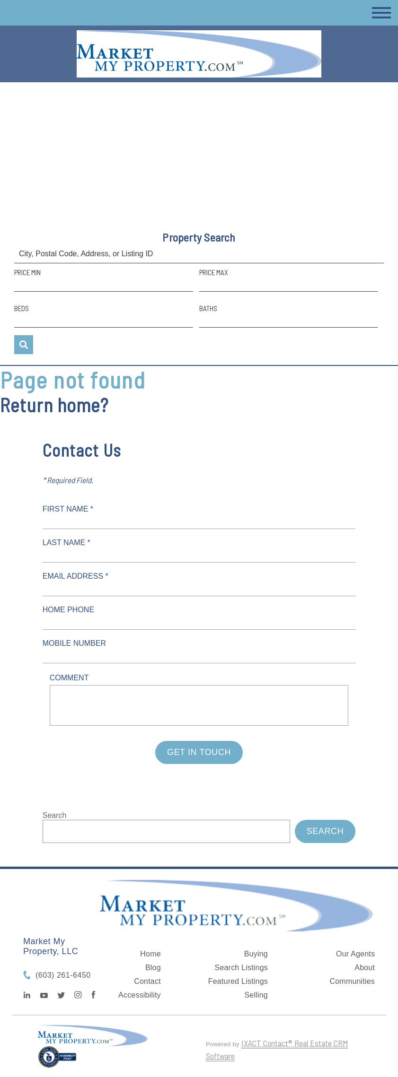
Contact (147, 981)
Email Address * (75, 576)
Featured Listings (238, 981)
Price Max (213, 272)
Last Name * (66, 542)
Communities (352, 981)
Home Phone (68, 610)
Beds (21, 308)
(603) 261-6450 (63, 975)
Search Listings (241, 968)
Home (150, 954)
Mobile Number (74, 643)
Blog (153, 968)
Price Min (27, 272)
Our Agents (355, 954)
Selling (256, 995)
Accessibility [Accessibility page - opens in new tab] (139, 995)
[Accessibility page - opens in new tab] (57, 1061)
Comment (69, 678)
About (364, 968)
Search (55, 815)
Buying (256, 954)
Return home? (54, 404)
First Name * (68, 509)
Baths (208, 308)
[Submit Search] (23, 344)
